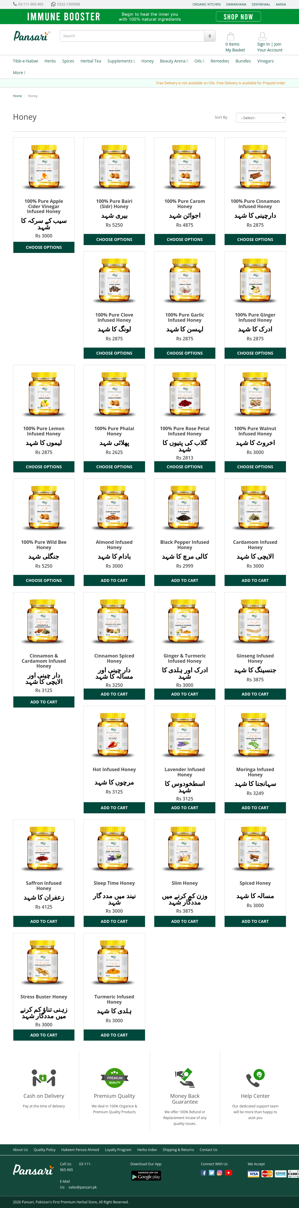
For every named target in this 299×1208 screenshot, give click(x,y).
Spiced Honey (255, 883)
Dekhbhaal (261, 4)
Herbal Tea (90, 61)
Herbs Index (147, 1149)
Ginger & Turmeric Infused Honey (185, 658)
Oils (199, 61)
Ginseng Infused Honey (255, 658)
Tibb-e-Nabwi (25, 61)
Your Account (269, 50)
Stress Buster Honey (43, 996)
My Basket (235, 50)
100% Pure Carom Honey (184, 204)
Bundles (243, 61)
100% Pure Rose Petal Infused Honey (185, 431)
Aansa (281, 4)
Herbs (50, 61)
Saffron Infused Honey (44, 885)
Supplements (121, 61)
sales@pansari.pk (83, 1187)
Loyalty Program (118, 1149)
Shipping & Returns (178, 1149)
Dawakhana (236, 4)
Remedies (220, 61)
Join (277, 44)
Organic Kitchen (207, 4)
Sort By (221, 117)
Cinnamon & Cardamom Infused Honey (44, 661)
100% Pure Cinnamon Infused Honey (255, 204)
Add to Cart (114, 580)
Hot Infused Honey (114, 769)
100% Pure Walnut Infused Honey (255, 431)
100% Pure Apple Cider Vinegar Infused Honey (43, 206)
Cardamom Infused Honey (255, 545)
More (19, 72)
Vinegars (265, 61)
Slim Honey (185, 883)
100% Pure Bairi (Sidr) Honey (114, 204)
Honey (148, 61)
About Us (20, 1149)
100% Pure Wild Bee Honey (44, 545)
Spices (68, 61)
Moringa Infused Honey (255, 772)
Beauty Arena (174, 61)
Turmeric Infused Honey (114, 999)
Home (17, 96)
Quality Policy (44, 1149)
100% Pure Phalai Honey (114, 431)
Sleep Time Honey (114, 883)
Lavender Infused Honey (184, 772)
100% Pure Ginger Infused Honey (255, 317)
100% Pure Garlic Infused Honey (184, 317)
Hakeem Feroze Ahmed (80, 1149)
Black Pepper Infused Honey (184, 545)
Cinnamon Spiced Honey (114, 658)
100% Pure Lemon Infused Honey (44, 431)
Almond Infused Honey (114, 545)
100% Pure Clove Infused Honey (114, 317)
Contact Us (208, 1149)
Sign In (263, 44)
